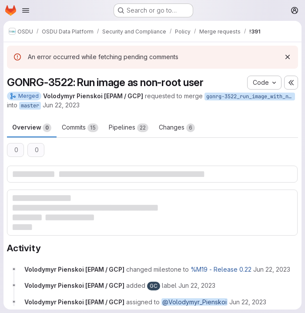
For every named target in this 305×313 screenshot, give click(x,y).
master (30, 105)
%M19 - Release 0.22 (221, 269)
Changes (177, 127)
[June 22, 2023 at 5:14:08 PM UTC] (271, 269)
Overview (31, 127)
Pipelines (128, 127)
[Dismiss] (287, 57)
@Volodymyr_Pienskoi (194, 302)
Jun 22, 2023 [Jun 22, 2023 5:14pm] (61, 105)
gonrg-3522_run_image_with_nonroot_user (250, 96)
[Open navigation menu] (26, 10)
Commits (80, 127)
